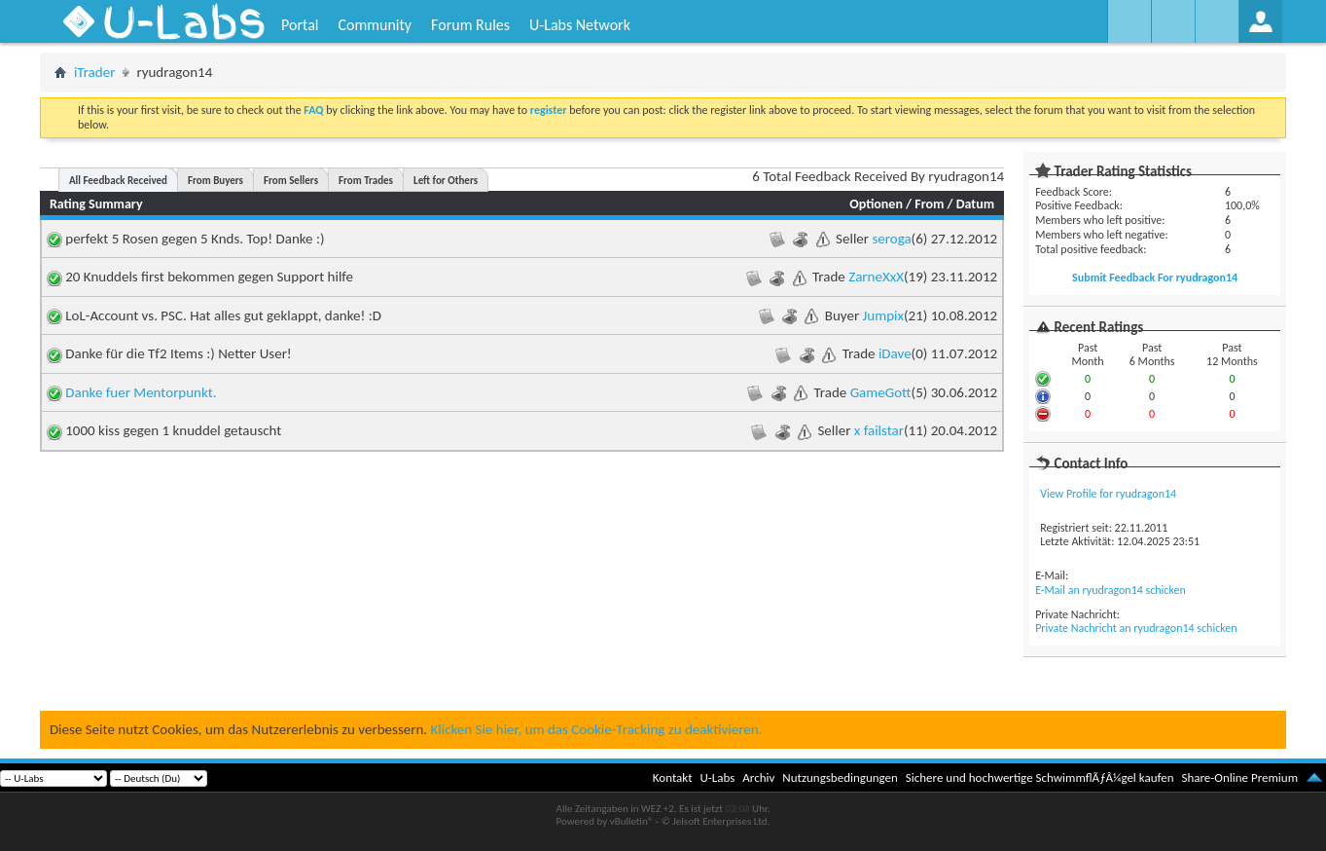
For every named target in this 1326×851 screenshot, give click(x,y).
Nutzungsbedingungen (840, 777)
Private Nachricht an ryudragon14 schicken (1135, 628)
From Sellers (291, 180)
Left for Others (445, 180)
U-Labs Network (579, 25)
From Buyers (215, 180)
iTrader (95, 72)
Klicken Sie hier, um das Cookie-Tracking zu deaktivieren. (597, 729)
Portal (299, 25)
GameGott (881, 392)
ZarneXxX (876, 276)
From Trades (366, 180)
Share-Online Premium (1239, 777)
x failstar (879, 430)
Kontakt (673, 777)
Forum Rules (470, 25)
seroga (891, 238)
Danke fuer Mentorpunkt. (140, 392)
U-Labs (717, 777)
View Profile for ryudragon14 (1108, 493)
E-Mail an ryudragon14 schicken (1110, 590)
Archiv (758, 777)
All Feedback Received (118, 180)
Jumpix (883, 315)
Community (375, 25)
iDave (895, 353)
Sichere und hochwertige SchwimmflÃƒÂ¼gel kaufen (1040, 777)
